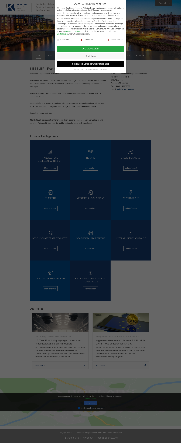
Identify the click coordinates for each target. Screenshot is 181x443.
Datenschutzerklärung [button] (92, 68)
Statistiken (87, 39)
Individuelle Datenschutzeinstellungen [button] (90, 62)
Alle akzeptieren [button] (90, 47)
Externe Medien (114, 39)
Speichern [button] (90, 55)
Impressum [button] (103, 68)
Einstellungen (62, 33)
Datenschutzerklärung (74, 30)
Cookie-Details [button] (79, 68)
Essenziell (63, 39)
